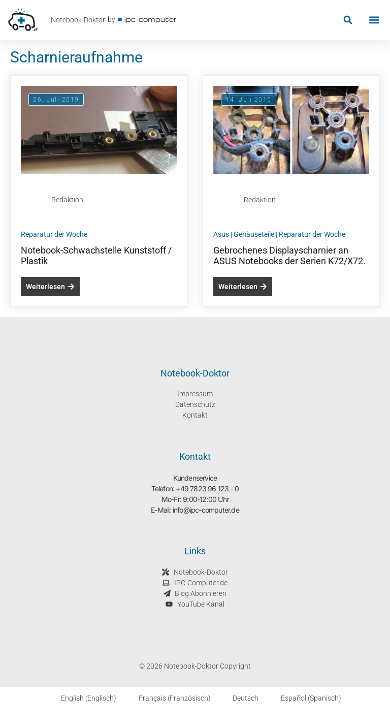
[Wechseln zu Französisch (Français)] (168, 698)
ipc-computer (150, 19)
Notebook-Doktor (78, 20)
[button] (347, 20)
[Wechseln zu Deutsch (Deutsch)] (240, 698)
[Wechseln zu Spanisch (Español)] (305, 698)
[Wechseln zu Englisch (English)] (82, 698)
